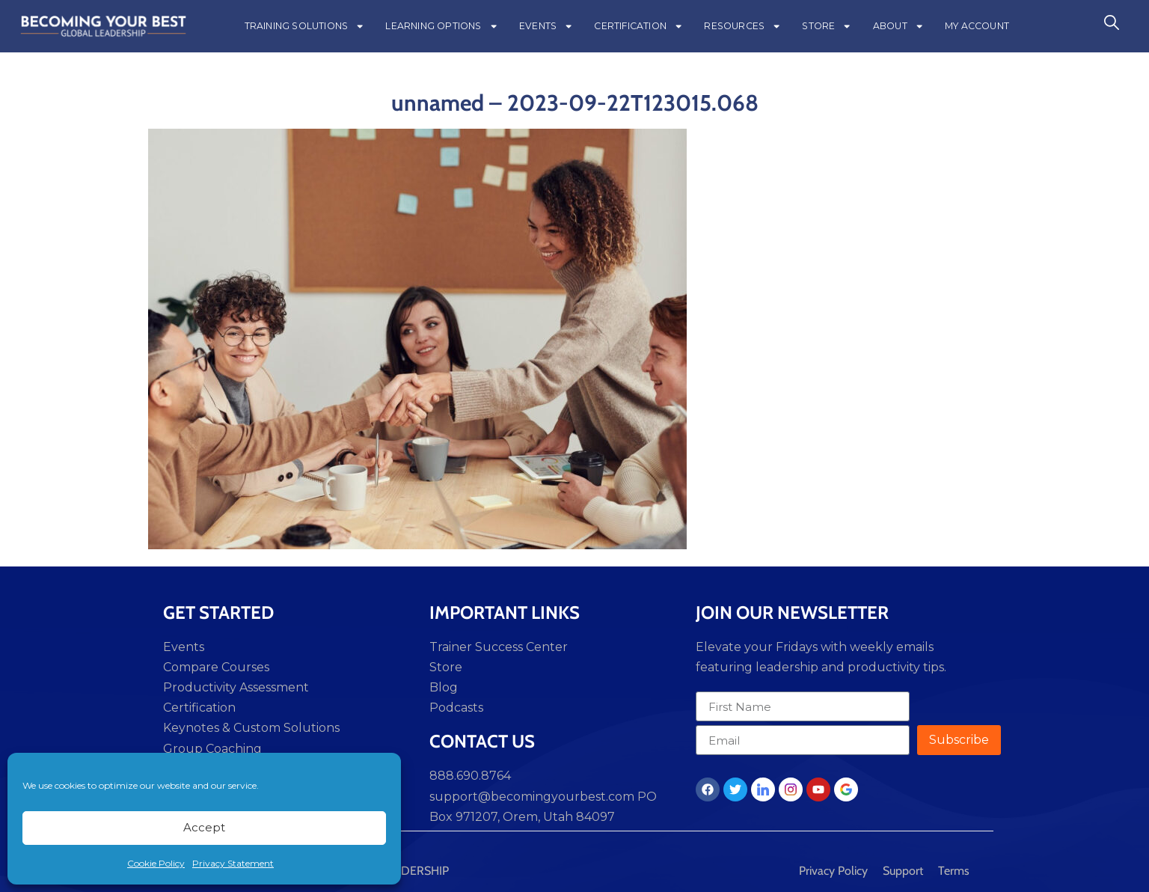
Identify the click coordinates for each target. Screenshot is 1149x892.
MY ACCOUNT (977, 25)
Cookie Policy (156, 863)
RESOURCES (742, 26)
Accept (204, 827)
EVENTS (546, 26)
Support (903, 871)
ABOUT (898, 26)
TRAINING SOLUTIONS (305, 26)
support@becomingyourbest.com (531, 796)
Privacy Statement (233, 863)
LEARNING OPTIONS (441, 26)
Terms (953, 871)
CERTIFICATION (638, 26)
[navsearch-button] (1112, 26)
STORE (826, 26)
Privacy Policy (833, 871)
